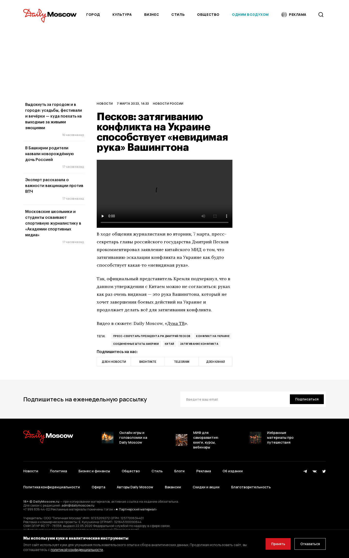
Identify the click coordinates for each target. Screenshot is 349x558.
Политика (58, 470)
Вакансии (173, 484)
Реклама (203, 470)
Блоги (179, 470)
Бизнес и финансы (94, 470)
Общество (208, 14)
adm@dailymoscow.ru (78, 502)
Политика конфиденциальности (51, 484)
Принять (276, 543)
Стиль (178, 14)
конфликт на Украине (213, 336)
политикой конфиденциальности (78, 549)
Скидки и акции (206, 484)
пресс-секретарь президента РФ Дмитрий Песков (151, 336)
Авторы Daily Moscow (135, 484)
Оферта (98, 484)
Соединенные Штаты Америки (136, 344)
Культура (122, 14)
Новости (105, 103)
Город (93, 14)
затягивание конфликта (199, 344)
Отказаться (309, 543)
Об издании (232, 470)
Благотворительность (251, 484)
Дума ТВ (176, 323)
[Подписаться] (306, 399)
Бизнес (151, 14)
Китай (169, 344)
